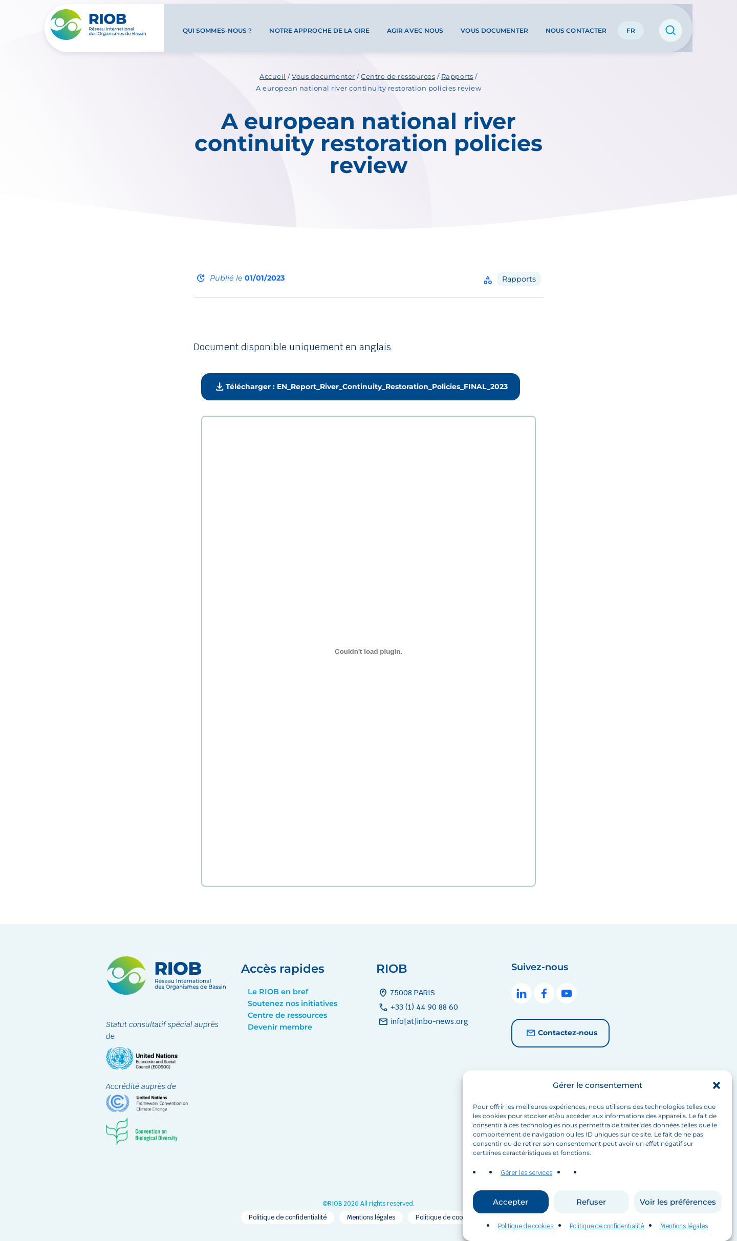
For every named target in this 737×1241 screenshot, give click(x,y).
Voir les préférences (678, 1217)
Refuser (591, 1217)
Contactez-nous (560, 1033)
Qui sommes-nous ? (217, 25)
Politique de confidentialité (288, 1217)
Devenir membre (280, 1027)
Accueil (272, 76)
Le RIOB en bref (278, 991)
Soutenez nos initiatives (292, 1003)
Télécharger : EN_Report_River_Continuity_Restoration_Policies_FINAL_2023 (360, 387)
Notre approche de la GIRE (319, 25)
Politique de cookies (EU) (452, 1217)
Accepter (510, 1217)
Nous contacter (576, 25)
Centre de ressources (398, 76)
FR (630, 25)
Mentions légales (371, 1217)
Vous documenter (494, 25)
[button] (716, 1100)
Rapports (457, 76)
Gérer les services (526, 1188)
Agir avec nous (415, 25)
